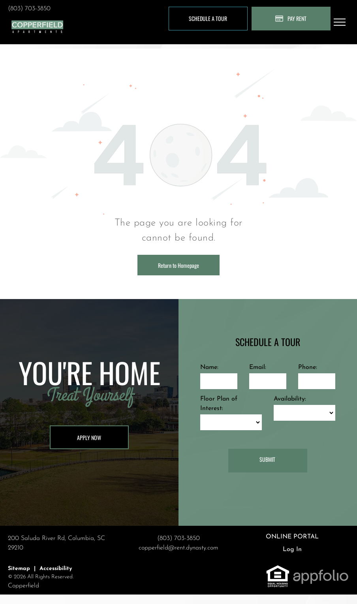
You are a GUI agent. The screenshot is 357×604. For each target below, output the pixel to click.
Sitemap (19, 569)
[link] (278, 569)
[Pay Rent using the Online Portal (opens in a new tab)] (291, 18)
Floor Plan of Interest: (218, 404)
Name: (209, 367)
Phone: (307, 367)
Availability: (290, 399)
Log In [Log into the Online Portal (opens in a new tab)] (292, 549)
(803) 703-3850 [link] (29, 9)
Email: (257, 367)
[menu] (339, 22)
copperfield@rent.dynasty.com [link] (178, 548)
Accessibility (55, 569)
